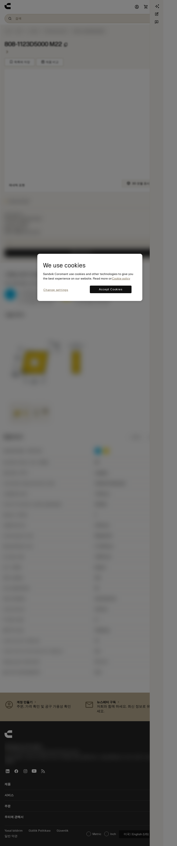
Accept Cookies (110, 289)
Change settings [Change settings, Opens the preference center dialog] (55, 290)
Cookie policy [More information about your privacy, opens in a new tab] (121, 278)
